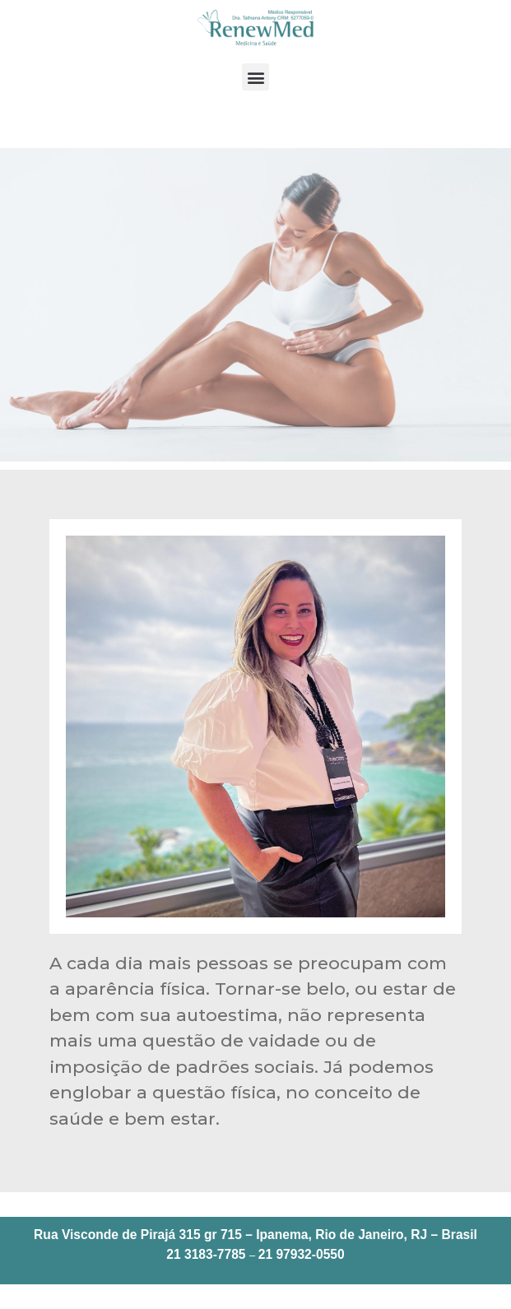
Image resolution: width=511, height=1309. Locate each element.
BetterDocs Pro (173, 1306)
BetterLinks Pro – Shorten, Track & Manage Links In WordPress (209, 1306)
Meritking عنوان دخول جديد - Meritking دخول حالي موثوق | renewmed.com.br (269, 1306)
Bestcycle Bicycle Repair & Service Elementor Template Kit (91, 1306)
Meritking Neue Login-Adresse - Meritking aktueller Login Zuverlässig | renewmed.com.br (339, 1306)
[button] (255, 77)
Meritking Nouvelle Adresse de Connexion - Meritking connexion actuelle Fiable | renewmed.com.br (264, 1307)
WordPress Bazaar (17, 1306)
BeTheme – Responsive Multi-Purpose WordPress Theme (140, 1306)
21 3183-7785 (205, 1254)
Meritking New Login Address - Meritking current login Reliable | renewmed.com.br (411, 1306)
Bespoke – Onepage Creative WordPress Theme (47, 1306)
